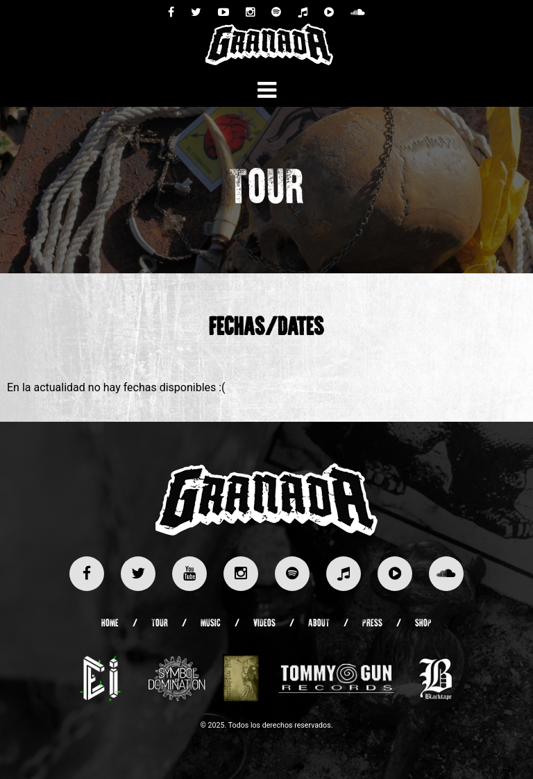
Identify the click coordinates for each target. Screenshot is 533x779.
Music (211, 623)
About (319, 623)
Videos (264, 623)
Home (110, 623)
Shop (423, 623)
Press (372, 623)
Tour (159, 623)
